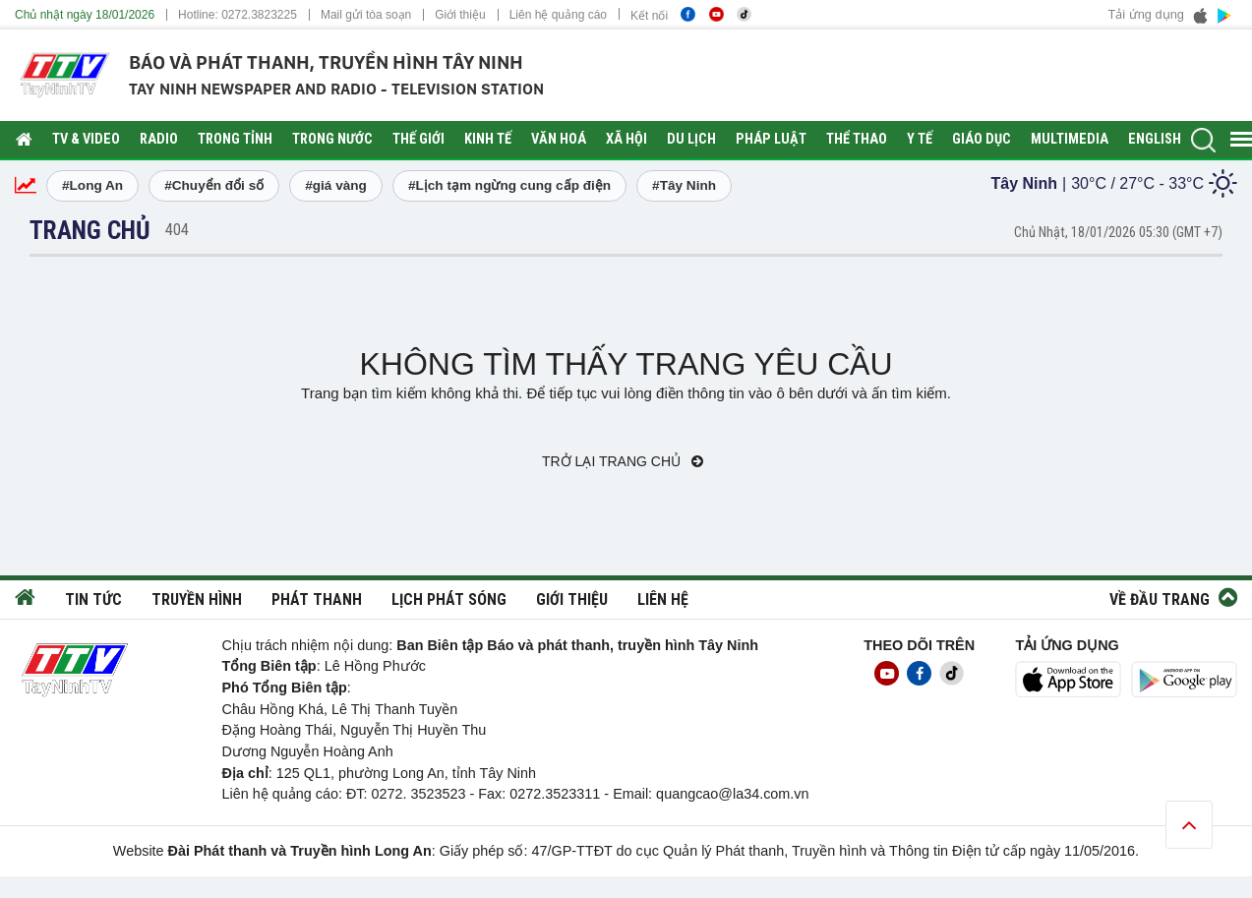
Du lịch (691, 139)
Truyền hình (196, 599)
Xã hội (626, 139)
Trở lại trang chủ (622, 461)
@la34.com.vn (763, 794)
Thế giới (418, 139)
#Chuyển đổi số (214, 185)
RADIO (159, 139)
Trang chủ (90, 230)
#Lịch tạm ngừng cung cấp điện (509, 185)
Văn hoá (558, 139)
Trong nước (332, 139)
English (1154, 139)
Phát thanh (316, 599)
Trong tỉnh (235, 139)
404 (177, 229)
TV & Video (86, 139)
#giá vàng (336, 185)
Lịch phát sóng (449, 599)
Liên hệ (662, 599)
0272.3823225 (259, 15)
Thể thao (856, 139)
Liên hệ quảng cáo (558, 15)
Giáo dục (981, 139)
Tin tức (93, 599)
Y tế (919, 139)
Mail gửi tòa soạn (366, 15)
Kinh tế (487, 139)
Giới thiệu (460, 15)
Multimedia (1069, 139)
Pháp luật (771, 139)
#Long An (92, 185)
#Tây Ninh (684, 185)
